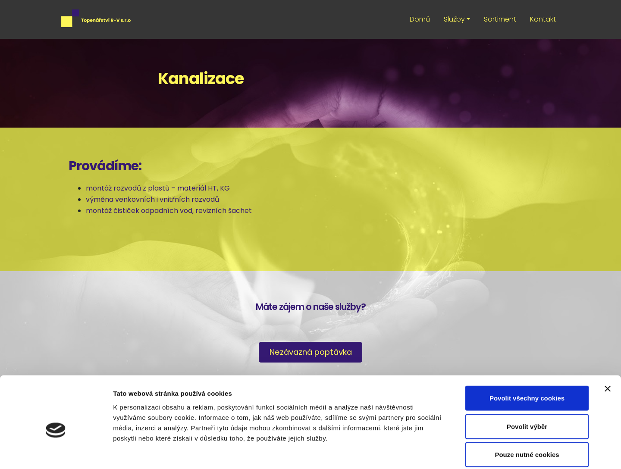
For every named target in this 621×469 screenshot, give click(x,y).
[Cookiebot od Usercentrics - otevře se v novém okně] (56, 452)
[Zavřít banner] (608, 347)
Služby (454, 19)
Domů (420, 19)
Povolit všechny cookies (527, 356)
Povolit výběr (527, 384)
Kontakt (543, 19)
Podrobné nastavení (463, 452)
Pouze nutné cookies (527, 412)
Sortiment (500, 19)
